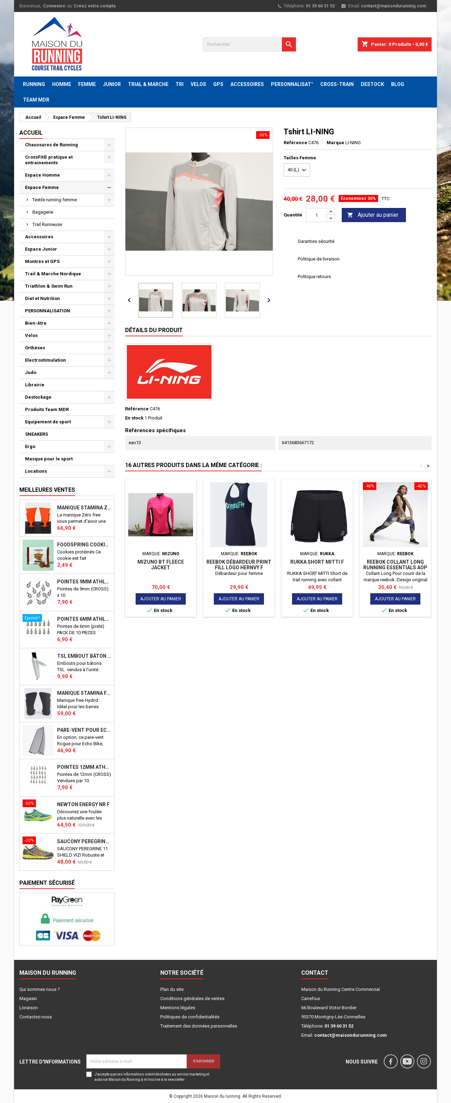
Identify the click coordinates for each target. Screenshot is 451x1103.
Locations (36, 471)
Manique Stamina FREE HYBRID (84, 693)
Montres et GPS (42, 261)
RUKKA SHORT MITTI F (317, 562)
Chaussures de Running (51, 144)
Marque (335, 142)
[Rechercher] (249, 44)
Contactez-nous (35, 1016)
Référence (295, 142)
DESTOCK (372, 84)
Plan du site (172, 989)
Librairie (34, 384)
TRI (179, 84)
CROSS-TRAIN (337, 84)
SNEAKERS (36, 434)
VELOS (198, 84)
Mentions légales (177, 1007)
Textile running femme (54, 199)
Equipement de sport (48, 421)
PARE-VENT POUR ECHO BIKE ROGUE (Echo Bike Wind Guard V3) (84, 730)
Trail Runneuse (47, 224)
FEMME (87, 84)
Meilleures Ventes (47, 489)
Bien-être (36, 323)
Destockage (38, 397)
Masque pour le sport (49, 458)
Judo (30, 372)
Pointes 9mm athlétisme (84, 581)
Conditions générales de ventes (192, 998)
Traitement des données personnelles (198, 1026)
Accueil (31, 132)
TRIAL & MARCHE (148, 84)
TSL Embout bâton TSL (84, 656)
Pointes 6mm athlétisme (84, 619)
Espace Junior (41, 249)
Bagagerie (42, 212)
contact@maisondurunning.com (393, 6)
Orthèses (35, 347)
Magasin (28, 998)
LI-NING (353, 142)
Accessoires (39, 236)
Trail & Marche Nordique (53, 273)
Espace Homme (42, 175)
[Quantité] (316, 215)
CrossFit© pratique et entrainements (49, 159)
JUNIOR (112, 84)
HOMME (61, 84)
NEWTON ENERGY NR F (83, 804)
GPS (218, 84)
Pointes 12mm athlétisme (84, 767)
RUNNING (34, 84)
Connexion (54, 6)
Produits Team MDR (47, 409)
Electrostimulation (45, 360)
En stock (134, 418)
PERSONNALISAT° (292, 84)
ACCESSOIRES (247, 84)
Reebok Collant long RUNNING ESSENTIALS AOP (395, 564)
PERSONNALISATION (47, 310)
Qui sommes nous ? (39, 989)
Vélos (31, 335)
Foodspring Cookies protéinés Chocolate (84, 544)
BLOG (397, 84)
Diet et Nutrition (42, 298)
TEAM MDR (36, 100)
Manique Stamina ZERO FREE (84, 507)
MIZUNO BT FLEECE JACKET (160, 564)
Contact (314, 972)
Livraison (28, 1007)
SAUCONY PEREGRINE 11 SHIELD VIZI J (84, 841)
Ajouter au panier (373, 215)
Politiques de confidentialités (190, 1016)
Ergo (30, 446)
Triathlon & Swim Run (49, 286)
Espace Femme (42, 187)
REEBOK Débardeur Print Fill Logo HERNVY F (238, 564)
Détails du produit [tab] (154, 330)
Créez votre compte (95, 6)
